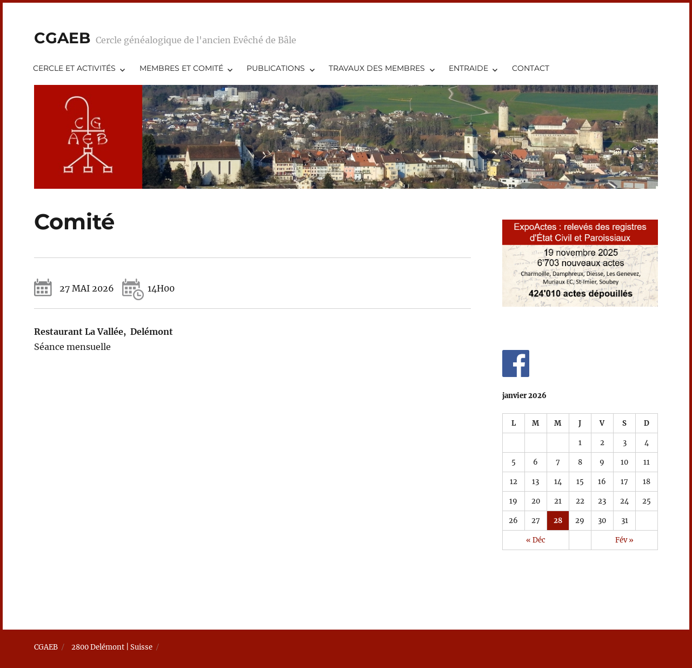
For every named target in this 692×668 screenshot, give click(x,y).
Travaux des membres (377, 68)
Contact (530, 68)
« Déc (535, 540)
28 (558, 520)
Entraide (468, 68)
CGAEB (62, 38)
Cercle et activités (74, 68)
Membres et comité (181, 68)
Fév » (624, 540)
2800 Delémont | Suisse (111, 647)
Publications (276, 68)
